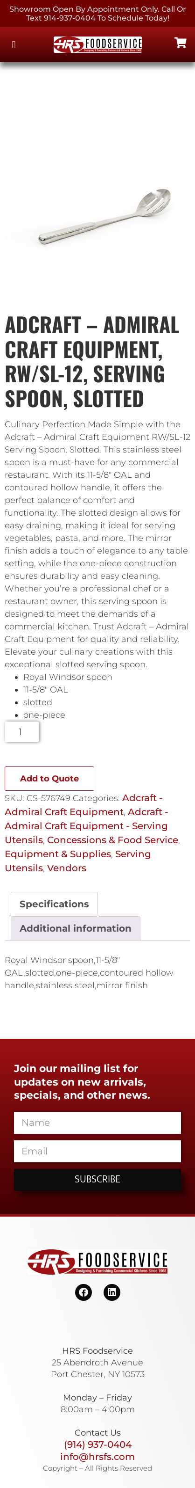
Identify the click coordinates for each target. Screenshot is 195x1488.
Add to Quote (49, 778)
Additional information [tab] (76, 928)
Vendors (66, 868)
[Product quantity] (22, 732)
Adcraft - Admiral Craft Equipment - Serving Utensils (86, 826)
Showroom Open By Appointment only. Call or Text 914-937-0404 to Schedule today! (97, 13)
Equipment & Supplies (58, 854)
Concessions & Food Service (112, 840)
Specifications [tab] (54, 904)
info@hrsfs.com (97, 1456)
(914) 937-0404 (98, 1444)
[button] (13, 44)
